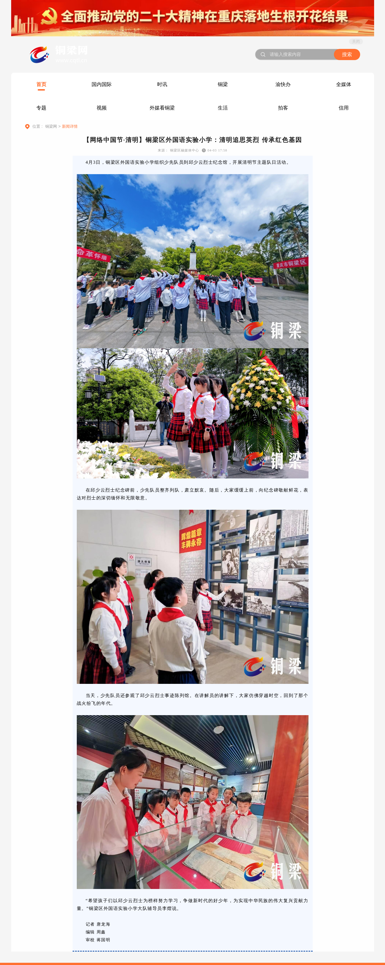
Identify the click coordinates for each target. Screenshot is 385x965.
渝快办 (283, 84)
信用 (344, 108)
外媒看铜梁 (162, 108)
